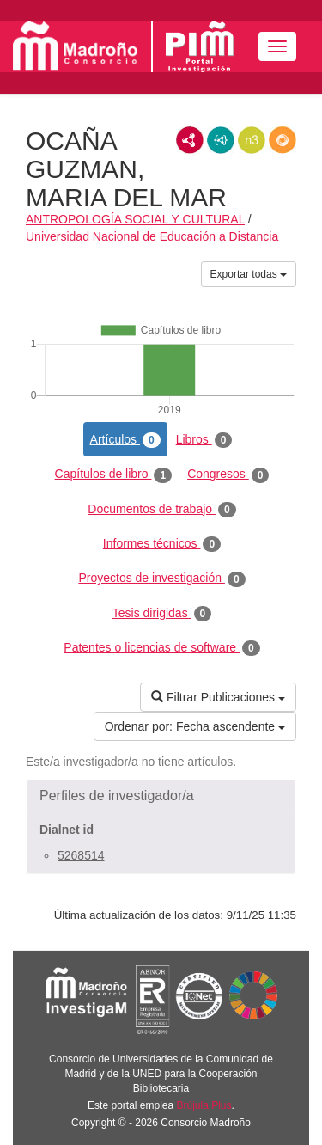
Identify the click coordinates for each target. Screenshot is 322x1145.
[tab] (161, 796)
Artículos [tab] (125, 440)
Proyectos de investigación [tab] (161, 578)
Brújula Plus (204, 1105)
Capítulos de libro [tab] (114, 474)
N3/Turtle (251, 140)
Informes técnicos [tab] (162, 544)
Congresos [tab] (228, 474)
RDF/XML (190, 140)
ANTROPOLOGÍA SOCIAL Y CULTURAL (135, 219)
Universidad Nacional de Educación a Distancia (152, 236)
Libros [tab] (204, 440)
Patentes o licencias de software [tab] (161, 648)
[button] (161, 796)
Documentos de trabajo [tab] (161, 509)
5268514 (81, 855)
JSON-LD (220, 140)
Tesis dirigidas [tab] (162, 613)
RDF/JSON (282, 140)
